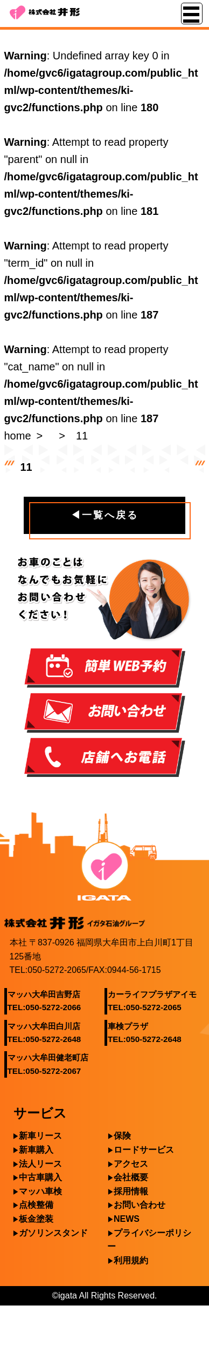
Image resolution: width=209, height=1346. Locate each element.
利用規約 (131, 1260)
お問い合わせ (139, 1204)
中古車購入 (40, 1177)
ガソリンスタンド (53, 1232)
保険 (122, 1135)
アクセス (131, 1163)
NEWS (127, 1218)
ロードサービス (144, 1149)
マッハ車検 (40, 1191)
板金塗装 (36, 1218)
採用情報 (131, 1191)
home (17, 436)
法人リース (40, 1163)
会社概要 (131, 1177)
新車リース (40, 1135)
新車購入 (36, 1149)
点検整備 (36, 1204)
